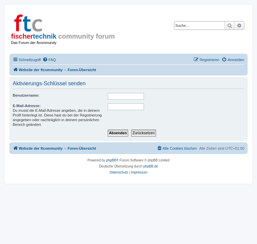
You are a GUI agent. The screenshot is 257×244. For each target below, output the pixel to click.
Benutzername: (26, 95)
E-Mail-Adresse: (26, 106)
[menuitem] (49, 60)
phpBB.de (150, 166)
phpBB (111, 160)
